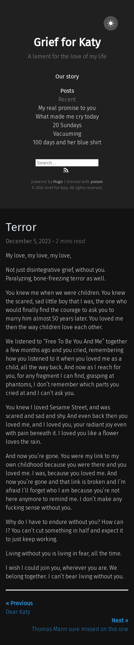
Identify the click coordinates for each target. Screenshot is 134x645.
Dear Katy (19, 607)
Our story (67, 76)
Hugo (58, 181)
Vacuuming (67, 133)
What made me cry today (67, 116)
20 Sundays (67, 125)
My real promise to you (67, 108)
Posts (67, 90)
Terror (21, 227)
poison (97, 181)
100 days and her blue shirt (67, 142)
